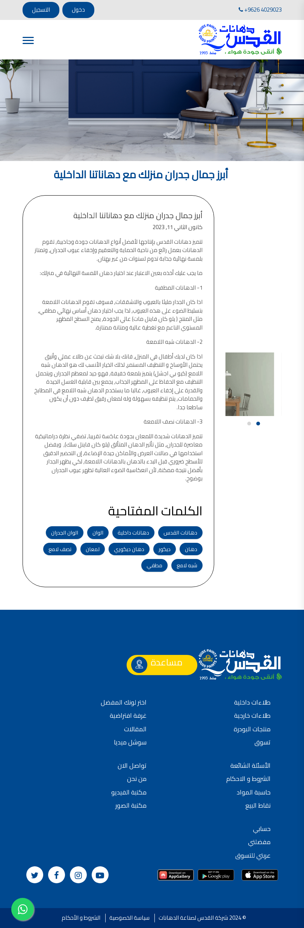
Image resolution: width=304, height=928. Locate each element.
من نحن (137, 779)
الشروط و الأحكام (81, 917)
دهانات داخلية (138, 532)
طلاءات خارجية (252, 715)
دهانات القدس (185, 532)
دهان (195, 549)
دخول (78, 9)
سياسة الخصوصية (129, 917)
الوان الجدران (69, 532)
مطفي (159, 565)
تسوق (262, 742)
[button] (258, 423)
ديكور (169, 549)
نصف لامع (64, 549)
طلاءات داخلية (252, 702)
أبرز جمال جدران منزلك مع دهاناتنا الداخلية (142, 215)
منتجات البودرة (252, 729)
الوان (102, 532)
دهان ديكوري (133, 549)
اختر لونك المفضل (124, 702)
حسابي (262, 829)
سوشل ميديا (130, 742)
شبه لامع (191, 565)
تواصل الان (132, 765)
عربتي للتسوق (253, 855)
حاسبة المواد (254, 792)
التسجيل (41, 9)
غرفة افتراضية (128, 715)
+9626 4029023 (260, 9)
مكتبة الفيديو (129, 792)
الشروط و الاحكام (248, 779)
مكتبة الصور (131, 805)
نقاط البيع (258, 805)
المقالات (135, 729)
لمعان (97, 549)
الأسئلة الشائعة (250, 765)
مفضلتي (259, 842)
